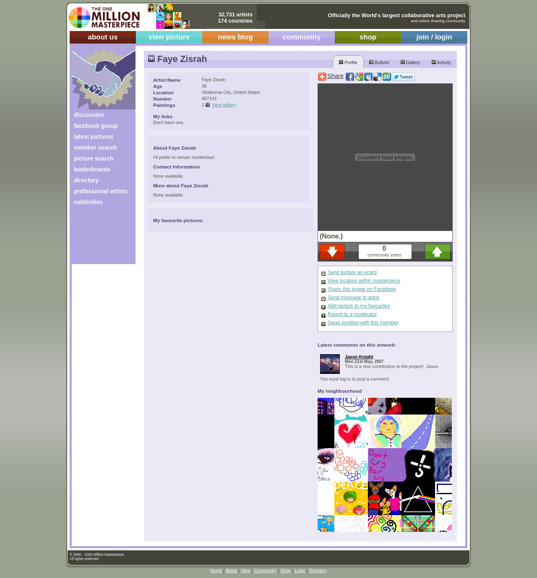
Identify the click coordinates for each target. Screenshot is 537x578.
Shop (285, 570)
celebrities (88, 202)
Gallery (410, 62)
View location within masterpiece (364, 281)
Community (265, 570)
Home (216, 570)
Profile (348, 62)
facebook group (95, 125)
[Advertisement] (98, 238)
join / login (434, 37)
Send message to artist (353, 298)
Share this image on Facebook (362, 289)
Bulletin (379, 62)
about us (102, 37)
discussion (89, 114)
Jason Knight (359, 356)
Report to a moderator (352, 314)
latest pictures (93, 136)
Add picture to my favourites (359, 306)
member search (95, 147)
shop (368, 37)
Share (335, 76)
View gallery (224, 104)
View (245, 570)
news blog (235, 37)
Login (300, 570)
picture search (94, 158)
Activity (441, 62)
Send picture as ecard (352, 272)
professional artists (101, 191)
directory (86, 180)
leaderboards (92, 169)
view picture (169, 37)
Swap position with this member (363, 323)
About (231, 570)
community (302, 37)
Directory (318, 570)
